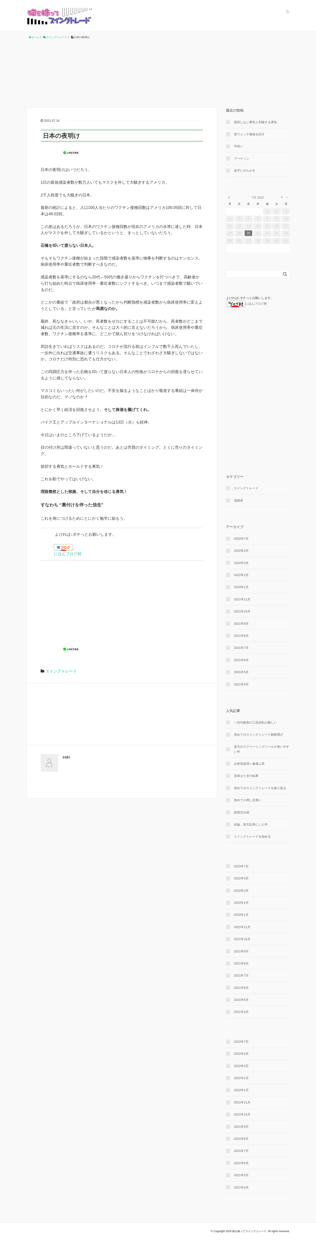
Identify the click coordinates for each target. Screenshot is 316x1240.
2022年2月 (241, 575)
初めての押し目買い (248, 800)
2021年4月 (241, 684)
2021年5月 (241, 672)
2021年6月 (241, 660)
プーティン (241, 158)
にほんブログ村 (67, 554)
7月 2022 (258, 197)
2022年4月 (241, 550)
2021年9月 (241, 623)
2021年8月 (241, 635)
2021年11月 (242, 599)
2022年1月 (241, 587)
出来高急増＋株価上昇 (249, 763)
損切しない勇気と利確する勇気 (255, 122)
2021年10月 (242, 611)
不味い (238, 146)
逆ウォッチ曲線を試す (249, 134)
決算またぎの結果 (246, 775)
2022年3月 (241, 563)
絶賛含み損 (241, 812)
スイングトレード (61, 671)
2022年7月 (241, 538)
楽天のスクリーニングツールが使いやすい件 (261, 749)
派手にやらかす (244, 170)
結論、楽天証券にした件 (251, 824)
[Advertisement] (158, 73)
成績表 (238, 500)
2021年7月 (241, 647)
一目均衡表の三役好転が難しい (255, 722)
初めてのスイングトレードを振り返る (260, 788)
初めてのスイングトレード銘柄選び (258, 734)
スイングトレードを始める (252, 836)
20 (248, 233)
